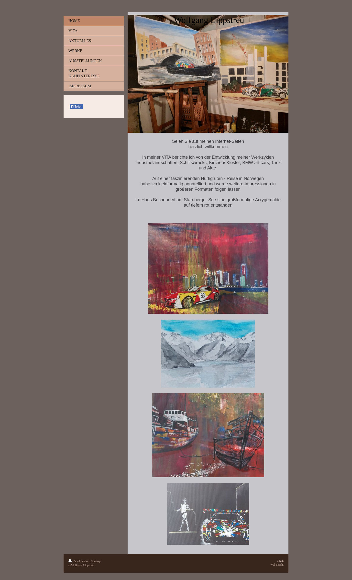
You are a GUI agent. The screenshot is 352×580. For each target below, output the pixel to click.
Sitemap (95, 561)
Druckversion (79, 561)
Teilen (76, 106)
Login (280, 560)
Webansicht (277, 564)
